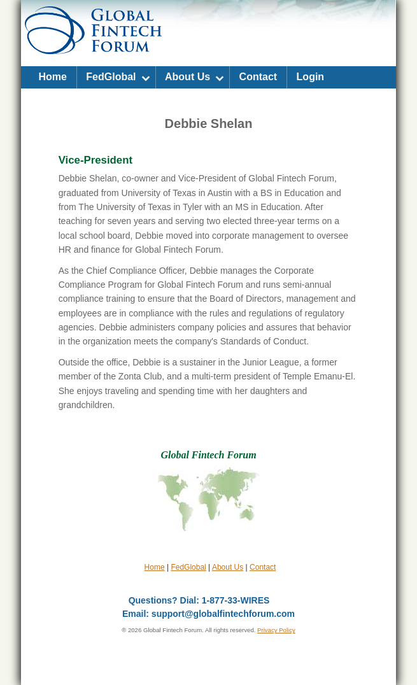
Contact (258, 76)
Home (52, 76)
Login (311, 76)
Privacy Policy (276, 629)
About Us (187, 76)
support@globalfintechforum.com (223, 614)
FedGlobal (111, 76)
